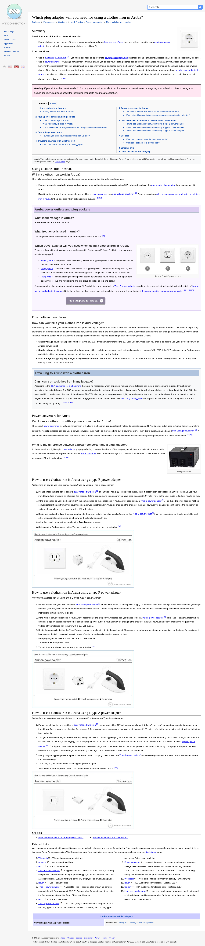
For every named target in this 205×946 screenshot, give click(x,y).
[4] (163, 500)
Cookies (79, 938)
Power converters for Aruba (134, 108)
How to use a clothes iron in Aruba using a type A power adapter (155, 130)
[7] (140, 754)
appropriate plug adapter (163, 185)
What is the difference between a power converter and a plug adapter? (158, 115)
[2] (68, 57)
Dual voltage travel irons (50, 132)
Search (7, 35)
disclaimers (60, 161)
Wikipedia (43, 858)
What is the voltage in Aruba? (56, 120)
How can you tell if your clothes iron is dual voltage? (66, 136)
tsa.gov (128, 887)
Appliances (8, 43)
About (63, 938)
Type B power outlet (142, 514)
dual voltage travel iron (55, 57)
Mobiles (7, 47)
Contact (70, 938)
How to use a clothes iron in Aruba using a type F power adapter (155, 127)
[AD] (64, 78)
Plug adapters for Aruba (82, 300)
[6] (185, 290)
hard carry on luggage (131, 398)
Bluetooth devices (11, 51)
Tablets (7, 55)
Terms (104, 938)
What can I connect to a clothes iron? (142, 143)
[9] (61, 78)
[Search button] (200, 7)
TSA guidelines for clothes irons (66, 386)
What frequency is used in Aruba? (58, 124)
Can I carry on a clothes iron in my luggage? (63, 144)
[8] (47, 745)
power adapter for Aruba (116, 57)
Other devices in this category (135, 151)
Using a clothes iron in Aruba (52, 108)
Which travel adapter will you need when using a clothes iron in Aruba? (75, 127)
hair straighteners (146, 923)
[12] (64, 402)
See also (125, 136)
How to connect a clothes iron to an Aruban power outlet (148, 120)
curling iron (123, 923)
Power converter (132, 862)
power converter (52, 62)
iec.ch (41, 866)
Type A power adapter (48, 903)
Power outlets (10, 39)
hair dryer (133, 923)
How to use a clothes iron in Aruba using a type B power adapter (155, 124)
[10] (103, 236)
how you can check (113, 42)
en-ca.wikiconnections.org (48, 938)
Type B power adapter (151, 501)
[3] (153, 513)
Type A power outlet (128, 755)
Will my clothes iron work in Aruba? (58, 111)
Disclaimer (88, 938)
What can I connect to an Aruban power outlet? (147, 139)
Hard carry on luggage (135, 891)
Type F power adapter (125, 286)
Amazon (42, 862)
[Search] (172, 7)
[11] (188, 290)
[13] (67, 402)
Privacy (97, 938)
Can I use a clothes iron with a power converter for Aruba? (152, 111)
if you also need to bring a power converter (162, 291)
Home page (9, 31)
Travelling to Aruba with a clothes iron (56, 141)
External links (127, 148)
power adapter (69, 449)
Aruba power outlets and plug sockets (56, 117)
